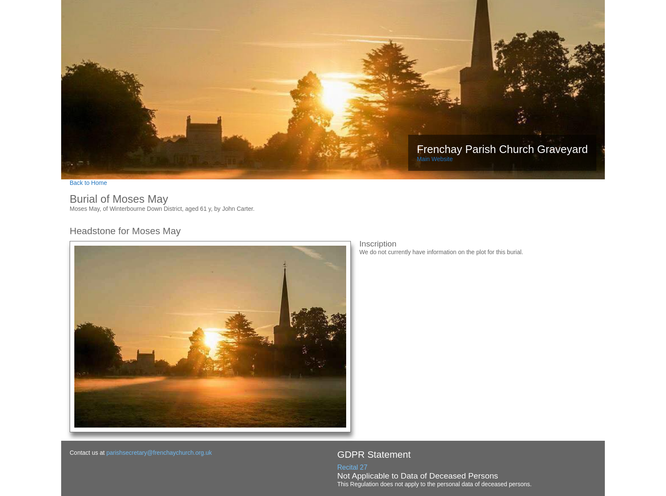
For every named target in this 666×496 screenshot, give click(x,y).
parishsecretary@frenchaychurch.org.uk (159, 452)
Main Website (435, 159)
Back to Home (88, 182)
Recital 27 (352, 467)
